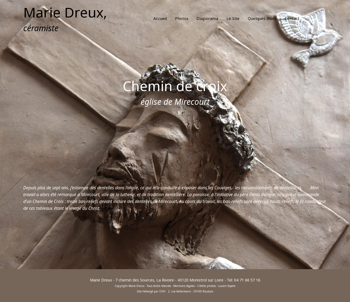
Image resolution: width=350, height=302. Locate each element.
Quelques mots (262, 18)
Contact (292, 18)
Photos (181, 18)
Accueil (160, 18)
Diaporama (207, 18)
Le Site (233, 18)
